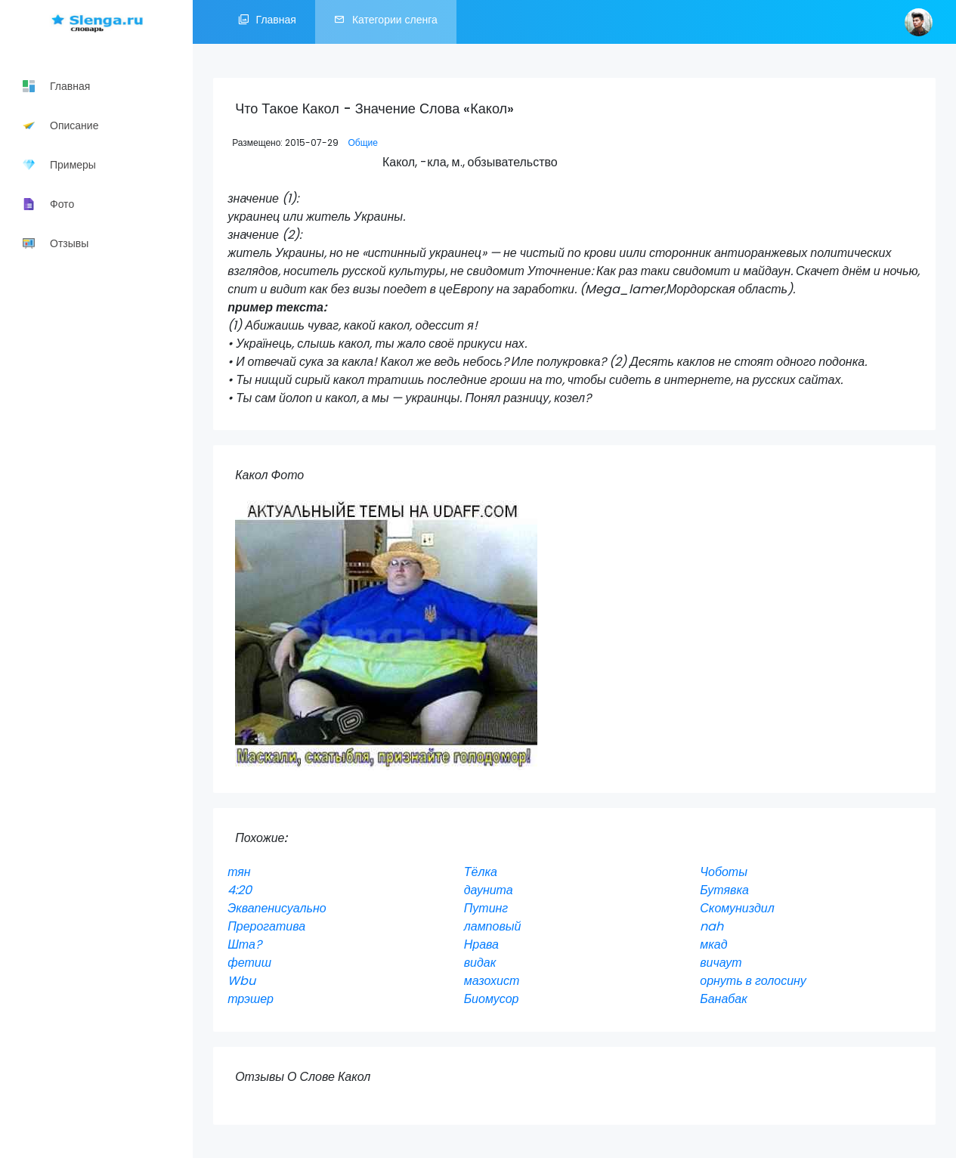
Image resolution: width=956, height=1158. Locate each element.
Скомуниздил (737, 908)
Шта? (244, 944)
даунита (488, 890)
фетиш (249, 962)
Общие (362, 142)
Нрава (481, 944)
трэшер (250, 999)
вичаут (720, 962)
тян (239, 872)
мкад (713, 944)
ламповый (492, 926)
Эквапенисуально (276, 908)
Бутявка (724, 890)
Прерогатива (266, 926)
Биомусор (491, 999)
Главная (267, 22)
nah (711, 926)
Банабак (723, 999)
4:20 (239, 890)
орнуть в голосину (753, 980)
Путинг (486, 908)
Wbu (241, 980)
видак (480, 962)
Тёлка (480, 872)
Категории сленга (386, 22)
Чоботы (723, 872)
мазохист (492, 980)
